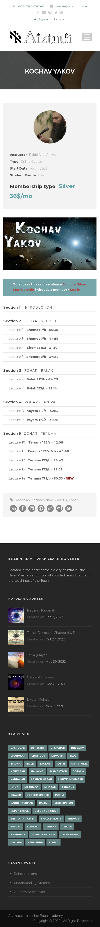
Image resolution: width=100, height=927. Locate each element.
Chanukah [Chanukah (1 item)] (18, 755)
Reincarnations (25, 874)
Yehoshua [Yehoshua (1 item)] (35, 842)
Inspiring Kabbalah (41, 610)
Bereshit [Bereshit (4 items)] (38, 747)
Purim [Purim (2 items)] (59, 795)
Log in (75, 290)
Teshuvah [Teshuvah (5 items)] (18, 834)
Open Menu (87, 37)
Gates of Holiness (40, 677)
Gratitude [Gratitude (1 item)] (79, 763)
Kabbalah (23, 500)
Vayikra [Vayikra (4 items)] (16, 842)
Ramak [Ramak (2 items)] (43, 802)
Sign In (43, 19)
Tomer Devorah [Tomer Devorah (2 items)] (43, 834)
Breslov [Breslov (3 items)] (77, 747)
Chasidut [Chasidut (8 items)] (38, 755)
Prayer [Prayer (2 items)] (16, 795)
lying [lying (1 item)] (14, 787)
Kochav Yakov (42, 500)
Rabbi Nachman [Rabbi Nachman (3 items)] (22, 802)
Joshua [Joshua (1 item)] (78, 771)
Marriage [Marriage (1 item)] (31, 787)
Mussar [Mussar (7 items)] (50, 787)
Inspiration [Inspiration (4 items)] (58, 771)
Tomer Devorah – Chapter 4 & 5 (51, 633)
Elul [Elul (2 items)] (73, 755)
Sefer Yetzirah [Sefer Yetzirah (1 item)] (46, 810)
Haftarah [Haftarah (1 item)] (18, 771)
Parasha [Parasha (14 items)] (68, 787)
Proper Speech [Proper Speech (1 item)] (38, 795)
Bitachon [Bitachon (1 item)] (58, 747)
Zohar (73, 500)
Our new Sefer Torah (29, 892)
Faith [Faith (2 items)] (61, 763)
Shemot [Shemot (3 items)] (73, 818)
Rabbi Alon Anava (42, 155)
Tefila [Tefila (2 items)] (67, 826)
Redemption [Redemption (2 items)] (63, 802)
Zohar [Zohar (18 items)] (53, 842)
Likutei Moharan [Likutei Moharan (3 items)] (70, 779)
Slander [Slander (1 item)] (33, 826)
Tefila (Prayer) (37, 655)
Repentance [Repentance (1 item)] (20, 810)
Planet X (60, 500)
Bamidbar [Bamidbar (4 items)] (18, 747)
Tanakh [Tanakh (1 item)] (50, 826)
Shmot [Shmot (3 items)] (16, 826)
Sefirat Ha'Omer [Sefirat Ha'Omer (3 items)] (23, 818)
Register (60, 19)
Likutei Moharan (39, 700)
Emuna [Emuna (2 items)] (15, 763)
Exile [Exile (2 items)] (30, 763)
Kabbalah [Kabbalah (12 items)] (18, 779)
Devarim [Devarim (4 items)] (57, 755)
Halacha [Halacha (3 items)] (37, 771)
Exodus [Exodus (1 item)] (45, 763)
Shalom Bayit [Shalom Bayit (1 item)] (51, 818)
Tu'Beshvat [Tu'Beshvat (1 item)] (70, 834)
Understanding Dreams (32, 883)
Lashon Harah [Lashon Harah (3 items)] (41, 779)
